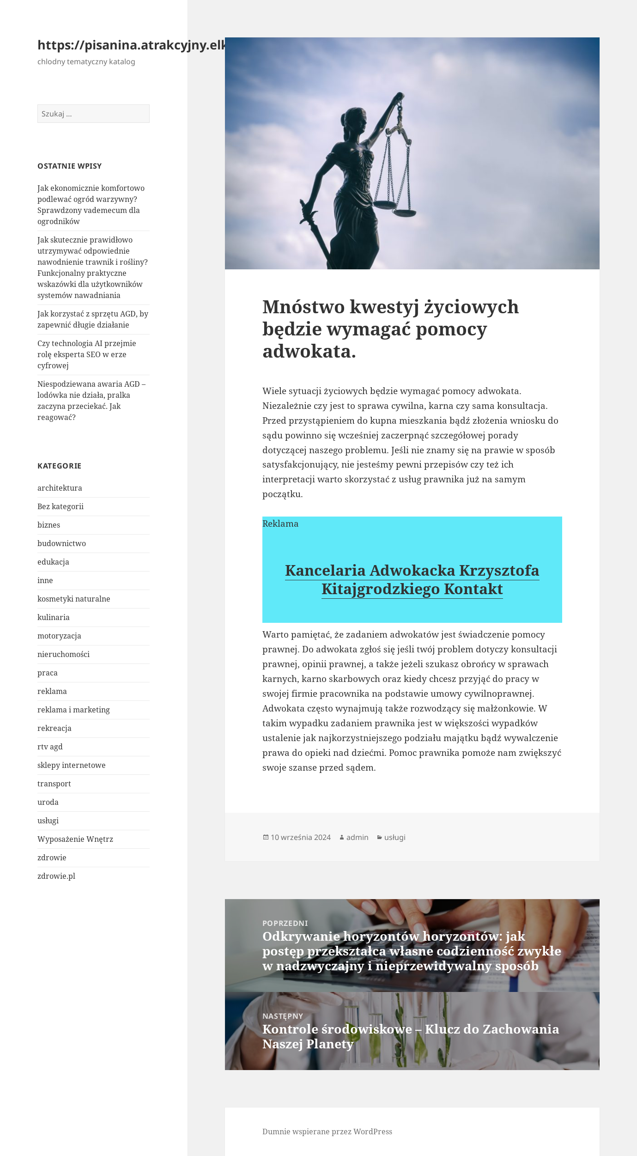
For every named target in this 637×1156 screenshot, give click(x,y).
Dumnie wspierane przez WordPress (327, 1131)
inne (45, 580)
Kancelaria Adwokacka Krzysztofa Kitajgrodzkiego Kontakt (412, 579)
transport (54, 784)
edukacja (53, 562)
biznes (48, 525)
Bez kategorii (60, 506)
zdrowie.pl (56, 876)
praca (47, 673)
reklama (52, 691)
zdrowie (52, 857)
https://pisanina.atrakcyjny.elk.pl (140, 44)
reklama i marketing (73, 710)
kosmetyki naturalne (73, 599)
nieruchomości (63, 654)
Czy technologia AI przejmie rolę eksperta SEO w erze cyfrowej (86, 354)
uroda (48, 802)
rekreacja (54, 728)
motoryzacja (59, 636)
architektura (59, 488)
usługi (48, 820)
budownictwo (61, 543)
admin (357, 837)
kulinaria (53, 617)
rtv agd (50, 747)
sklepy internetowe (71, 765)
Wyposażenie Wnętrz (75, 839)
